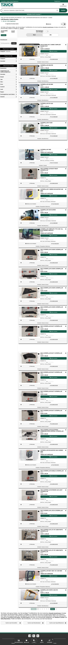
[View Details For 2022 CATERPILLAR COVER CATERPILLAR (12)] (29, 273)
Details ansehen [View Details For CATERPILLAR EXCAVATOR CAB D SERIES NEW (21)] (53, 456)
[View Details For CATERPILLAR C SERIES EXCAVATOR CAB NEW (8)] (29, 194)
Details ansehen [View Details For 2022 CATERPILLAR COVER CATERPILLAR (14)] (53, 312)
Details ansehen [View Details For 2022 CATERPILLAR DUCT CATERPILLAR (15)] (53, 331)
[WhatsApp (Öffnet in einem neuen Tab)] (32, 59)
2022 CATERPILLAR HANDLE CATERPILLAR (52, 470)
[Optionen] (65, 44)
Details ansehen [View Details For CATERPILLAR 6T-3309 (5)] (53, 128)
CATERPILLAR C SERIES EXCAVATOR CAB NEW (51, 190)
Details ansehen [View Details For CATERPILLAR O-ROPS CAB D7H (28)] (53, 595)
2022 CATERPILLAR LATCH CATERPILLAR (51, 510)
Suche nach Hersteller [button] (11, 623)
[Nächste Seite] (52, 609)
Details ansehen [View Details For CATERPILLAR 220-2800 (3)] (53, 89)
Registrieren (15, 1)
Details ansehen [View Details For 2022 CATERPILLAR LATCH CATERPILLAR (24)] (53, 515)
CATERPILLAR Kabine (14, 617)
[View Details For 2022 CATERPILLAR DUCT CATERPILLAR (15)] (29, 331)
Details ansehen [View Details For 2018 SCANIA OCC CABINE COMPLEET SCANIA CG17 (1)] (53, 51)
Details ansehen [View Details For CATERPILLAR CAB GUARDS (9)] (53, 215)
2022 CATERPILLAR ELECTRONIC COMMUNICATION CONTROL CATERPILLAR (52, 430)
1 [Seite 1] (38, 609)
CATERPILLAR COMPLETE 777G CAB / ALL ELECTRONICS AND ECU (51, 229)
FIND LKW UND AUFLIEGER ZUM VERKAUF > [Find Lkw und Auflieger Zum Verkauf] (12, 17)
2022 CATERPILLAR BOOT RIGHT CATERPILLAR (49, 169)
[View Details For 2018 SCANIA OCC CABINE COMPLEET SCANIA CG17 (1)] (29, 51)
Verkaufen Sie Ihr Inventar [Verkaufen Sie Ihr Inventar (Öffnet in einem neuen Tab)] (37, 14)
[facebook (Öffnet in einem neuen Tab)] (29, 635)
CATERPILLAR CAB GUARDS (48, 209)
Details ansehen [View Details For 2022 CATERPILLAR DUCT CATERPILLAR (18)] (53, 396)
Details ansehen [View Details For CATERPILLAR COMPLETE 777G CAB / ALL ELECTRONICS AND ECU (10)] (53, 235)
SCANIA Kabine (25, 617)
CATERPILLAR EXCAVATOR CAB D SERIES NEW (51, 451)
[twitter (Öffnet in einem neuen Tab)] (33, 635)
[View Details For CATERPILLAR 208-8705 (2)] (29, 70)
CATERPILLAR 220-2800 (46, 84)
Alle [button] (50, 34)
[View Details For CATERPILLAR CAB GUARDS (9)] (29, 214)
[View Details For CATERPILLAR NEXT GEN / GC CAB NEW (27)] (29, 575)
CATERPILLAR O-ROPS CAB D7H (49, 590)
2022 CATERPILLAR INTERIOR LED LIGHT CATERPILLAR (51, 490)
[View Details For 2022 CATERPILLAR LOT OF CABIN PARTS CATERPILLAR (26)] (29, 555)
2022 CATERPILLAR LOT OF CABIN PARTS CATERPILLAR (51, 530)
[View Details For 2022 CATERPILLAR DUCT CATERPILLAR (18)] (29, 396)
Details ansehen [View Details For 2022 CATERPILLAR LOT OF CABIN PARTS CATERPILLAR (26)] (53, 556)
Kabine (4, 35)
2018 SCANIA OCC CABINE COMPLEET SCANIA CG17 (50, 45)
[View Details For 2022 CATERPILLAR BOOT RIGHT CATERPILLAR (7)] (29, 173)
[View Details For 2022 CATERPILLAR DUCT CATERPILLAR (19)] (29, 415)
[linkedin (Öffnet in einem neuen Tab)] (37, 635)
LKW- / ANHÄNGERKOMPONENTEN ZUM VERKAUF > (36, 17)
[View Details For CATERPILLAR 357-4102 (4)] (29, 108)
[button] (48, 24)
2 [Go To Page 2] (40, 609)
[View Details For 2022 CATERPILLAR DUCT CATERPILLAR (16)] (29, 358)
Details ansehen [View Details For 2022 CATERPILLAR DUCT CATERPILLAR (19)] (53, 415)
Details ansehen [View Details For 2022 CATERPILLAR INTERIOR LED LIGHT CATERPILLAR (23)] (53, 496)
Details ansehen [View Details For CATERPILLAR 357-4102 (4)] (53, 108)
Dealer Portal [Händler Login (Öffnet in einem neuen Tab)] (10, 1)
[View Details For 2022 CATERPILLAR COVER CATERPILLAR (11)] (29, 254)
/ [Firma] (9, 1)
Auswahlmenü (63, 5)
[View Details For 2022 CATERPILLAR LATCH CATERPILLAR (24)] (29, 515)
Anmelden (3, 1)
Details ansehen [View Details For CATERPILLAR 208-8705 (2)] (53, 70)
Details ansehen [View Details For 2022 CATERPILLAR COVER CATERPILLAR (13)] (53, 293)
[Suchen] (3, 10)
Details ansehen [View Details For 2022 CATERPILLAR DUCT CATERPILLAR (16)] (53, 358)
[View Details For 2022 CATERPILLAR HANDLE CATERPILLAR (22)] (29, 475)
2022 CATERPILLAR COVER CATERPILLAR (51, 249)
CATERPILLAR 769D (45, 149)
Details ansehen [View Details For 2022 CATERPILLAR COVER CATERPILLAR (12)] (53, 273)
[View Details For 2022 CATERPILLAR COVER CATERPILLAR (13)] (29, 292)
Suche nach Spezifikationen (56, 623)
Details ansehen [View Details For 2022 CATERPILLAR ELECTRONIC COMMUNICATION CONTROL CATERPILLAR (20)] (53, 436)
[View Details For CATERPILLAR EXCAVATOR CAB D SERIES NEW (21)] (29, 455)
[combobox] (35, 10)
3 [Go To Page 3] (42, 609)
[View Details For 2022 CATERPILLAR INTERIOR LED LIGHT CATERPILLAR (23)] (29, 495)
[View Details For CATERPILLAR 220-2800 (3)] (29, 89)
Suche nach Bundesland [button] (34, 623)
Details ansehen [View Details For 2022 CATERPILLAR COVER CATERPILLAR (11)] (53, 254)
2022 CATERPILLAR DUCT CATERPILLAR (51, 326)
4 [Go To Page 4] (44, 609)
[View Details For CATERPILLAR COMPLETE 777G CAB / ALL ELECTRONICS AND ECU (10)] (29, 234)
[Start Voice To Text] (57, 10)
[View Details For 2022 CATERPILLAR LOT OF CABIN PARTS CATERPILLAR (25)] (29, 534)
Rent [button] (34, 34)
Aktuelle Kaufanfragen (48, 27)
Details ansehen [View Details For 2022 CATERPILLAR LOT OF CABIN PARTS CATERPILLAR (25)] (53, 536)
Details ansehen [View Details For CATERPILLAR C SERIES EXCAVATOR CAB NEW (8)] (53, 195)
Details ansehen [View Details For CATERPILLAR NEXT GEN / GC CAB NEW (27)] (53, 576)
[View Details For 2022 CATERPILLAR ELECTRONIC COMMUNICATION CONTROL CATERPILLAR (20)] (29, 434)
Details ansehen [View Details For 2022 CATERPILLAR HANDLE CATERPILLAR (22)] (53, 476)
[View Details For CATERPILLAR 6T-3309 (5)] (29, 127)
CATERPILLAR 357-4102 (46, 103)
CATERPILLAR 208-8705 (46, 65)
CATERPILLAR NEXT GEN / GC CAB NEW (51, 570)
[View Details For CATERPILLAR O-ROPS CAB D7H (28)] (29, 595)
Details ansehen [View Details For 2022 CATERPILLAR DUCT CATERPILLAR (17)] (53, 377)
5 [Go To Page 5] (47, 609)
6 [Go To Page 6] (49, 609)
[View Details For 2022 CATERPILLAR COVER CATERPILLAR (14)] (29, 312)
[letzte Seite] (56, 609)
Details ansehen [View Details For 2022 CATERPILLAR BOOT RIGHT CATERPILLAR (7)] (53, 175)
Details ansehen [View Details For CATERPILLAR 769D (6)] (53, 154)
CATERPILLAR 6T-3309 (46, 122)
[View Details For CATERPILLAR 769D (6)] (29, 154)
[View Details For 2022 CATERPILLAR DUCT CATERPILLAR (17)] (29, 377)
